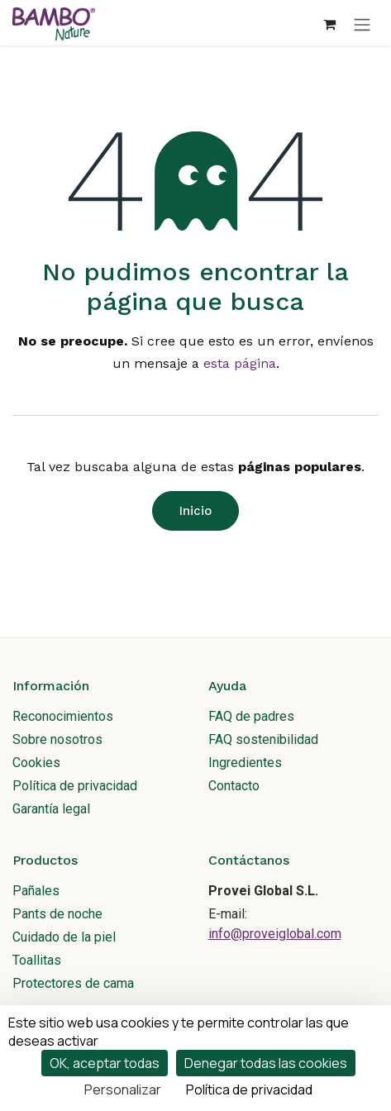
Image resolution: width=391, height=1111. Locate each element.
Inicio (195, 510)
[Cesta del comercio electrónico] (329, 24)
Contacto (234, 786)
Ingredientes (245, 762)
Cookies (36, 762)
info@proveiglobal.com (274, 934)
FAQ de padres (251, 716)
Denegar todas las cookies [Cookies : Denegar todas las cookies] (265, 1063)
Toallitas (36, 960)
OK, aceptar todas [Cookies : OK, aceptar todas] (105, 1063)
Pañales (36, 891)
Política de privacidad (74, 786)
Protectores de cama (73, 983)
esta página (239, 363)
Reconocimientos (62, 716)
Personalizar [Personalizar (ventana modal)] (122, 1089)
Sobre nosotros (57, 739)
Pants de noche (57, 914)
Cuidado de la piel (64, 937)
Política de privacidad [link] (249, 1089)
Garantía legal (51, 809)
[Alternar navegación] (362, 24)
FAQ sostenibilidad (263, 739)
